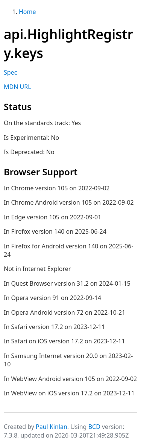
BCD (94, 427)
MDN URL (17, 87)
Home (27, 12)
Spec (10, 72)
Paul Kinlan (51, 427)
